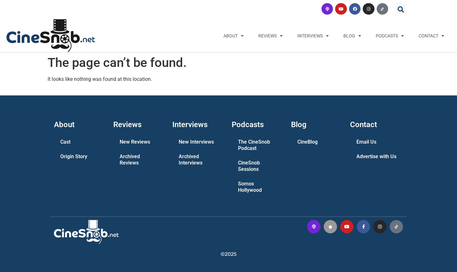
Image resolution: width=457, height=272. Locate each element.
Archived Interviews (190, 159)
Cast (65, 142)
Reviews (270, 35)
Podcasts (390, 35)
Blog (352, 35)
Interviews (313, 35)
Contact (431, 35)
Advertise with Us (376, 156)
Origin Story (73, 156)
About (233, 35)
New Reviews (135, 142)
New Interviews (196, 142)
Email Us (366, 142)
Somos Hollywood (250, 187)
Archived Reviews (130, 159)
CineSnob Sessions (249, 166)
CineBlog (307, 142)
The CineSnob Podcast (254, 145)
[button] (400, 9)
